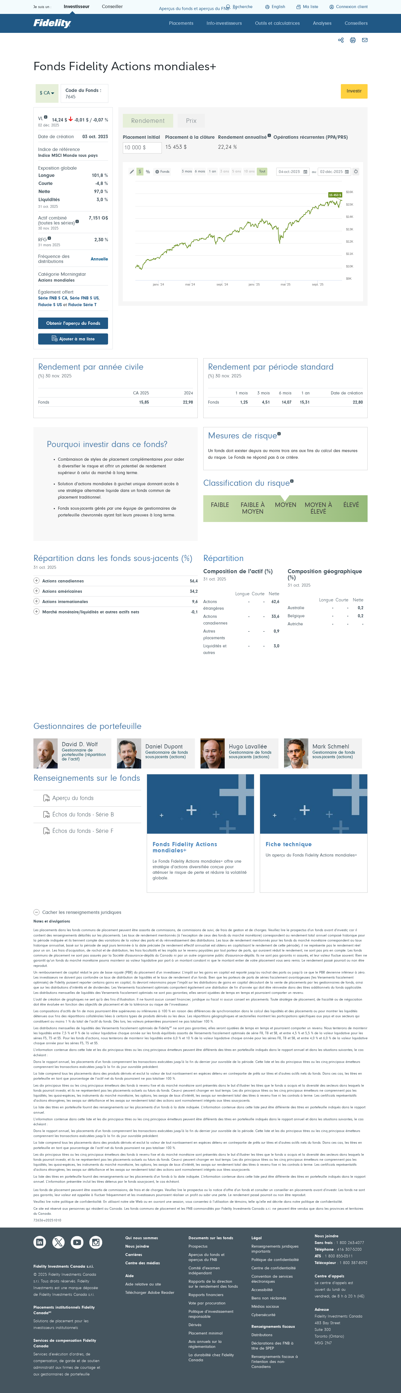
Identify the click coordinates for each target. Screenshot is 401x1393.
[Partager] (341, 40)
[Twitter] (58, 1242)
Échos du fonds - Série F (82, 831)
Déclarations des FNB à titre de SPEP (272, 1346)
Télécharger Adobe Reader (149, 1293)
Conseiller (112, 6)
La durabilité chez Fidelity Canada (211, 1357)
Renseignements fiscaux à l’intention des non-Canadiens (274, 1362)
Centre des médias (142, 1263)
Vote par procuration (207, 1303)
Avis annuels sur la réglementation (205, 1344)
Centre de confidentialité (273, 1268)
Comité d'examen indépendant (204, 1270)
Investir (354, 91)
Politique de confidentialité (275, 1260)
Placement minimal (205, 1333)
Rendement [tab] (148, 121)
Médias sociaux (265, 1307)
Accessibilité (262, 1290)
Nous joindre (137, 1247)
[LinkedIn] (39, 1242)
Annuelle (99, 259)
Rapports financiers (206, 1295)
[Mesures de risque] (279, 433)
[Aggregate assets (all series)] (77, 221)
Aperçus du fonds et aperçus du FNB (206, 1257)
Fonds (164, 172)
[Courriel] (365, 40)
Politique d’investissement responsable (211, 1314)
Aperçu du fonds (73, 799)
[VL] (45, 116)
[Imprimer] (353, 40)
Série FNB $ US (84, 298)
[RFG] (49, 237)
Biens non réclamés (268, 1298)
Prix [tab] (191, 121)
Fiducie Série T (82, 305)
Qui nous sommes (141, 1238)
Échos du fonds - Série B (83, 815)
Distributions (261, 1335)
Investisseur (76, 6)
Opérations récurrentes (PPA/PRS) (310, 137)
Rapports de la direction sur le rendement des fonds (213, 1284)
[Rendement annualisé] (269, 135)
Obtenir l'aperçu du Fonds (73, 323)
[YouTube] (77, 1242)
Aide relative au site (143, 1284)
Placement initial (141, 137)
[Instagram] (95, 1242)
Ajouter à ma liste (77, 339)
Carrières (133, 1255)
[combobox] (47, 93)
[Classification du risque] (291, 480)
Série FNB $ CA (52, 298)
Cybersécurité (263, 1315)
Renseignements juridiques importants (275, 1249)
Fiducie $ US (50, 305)
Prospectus (198, 1247)
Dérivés (195, 1325)
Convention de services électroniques (272, 1279)
